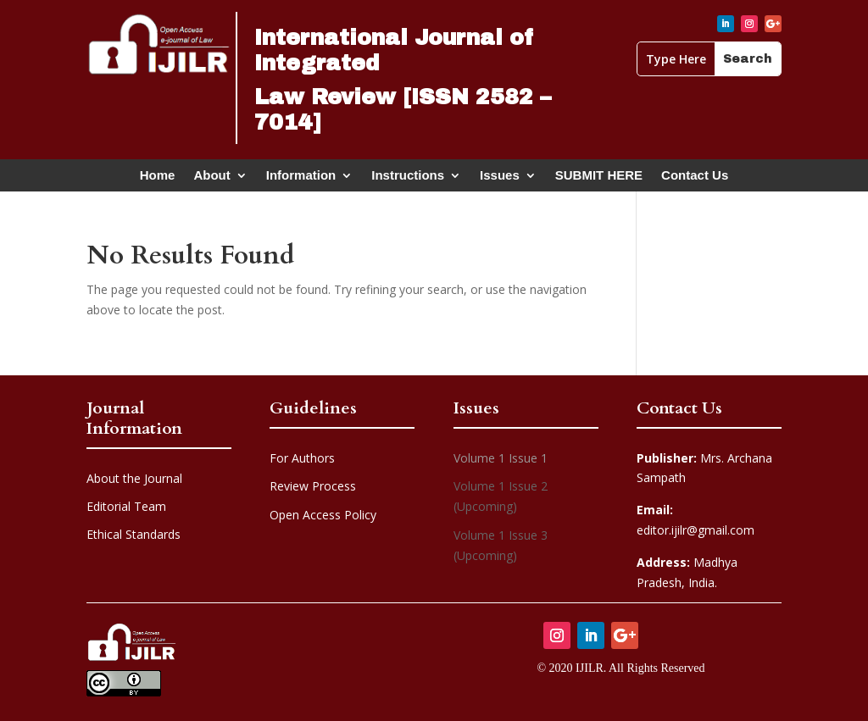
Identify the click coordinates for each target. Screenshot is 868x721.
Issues (500, 178)
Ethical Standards (133, 534)
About (211, 178)
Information (301, 178)
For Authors (302, 458)
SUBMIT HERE (599, 178)
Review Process (313, 486)
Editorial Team (126, 506)
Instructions (407, 178)
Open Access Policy (323, 515)
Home (157, 178)
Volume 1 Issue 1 (500, 458)
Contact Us (694, 178)
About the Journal (134, 478)
